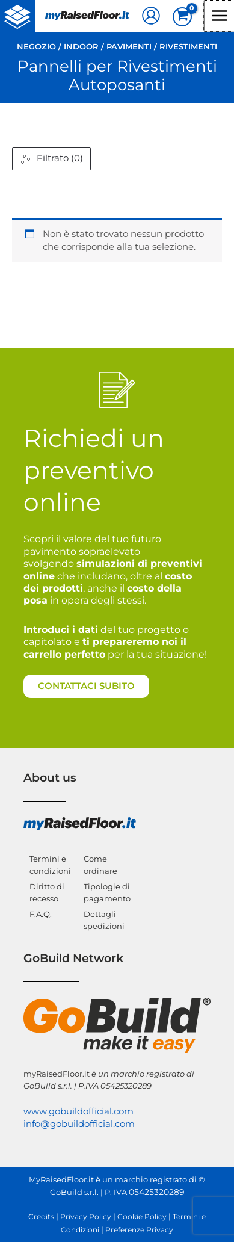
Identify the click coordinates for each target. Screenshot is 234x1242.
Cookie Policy (142, 1217)
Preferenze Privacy (139, 1230)
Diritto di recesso (46, 892)
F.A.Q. (40, 914)
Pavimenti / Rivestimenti (161, 46)
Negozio (36, 46)
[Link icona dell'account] (151, 15)
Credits (41, 1217)
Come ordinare (100, 865)
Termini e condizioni (49, 865)
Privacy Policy (85, 1217)
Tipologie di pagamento (106, 892)
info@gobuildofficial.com (79, 1124)
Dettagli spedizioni (104, 920)
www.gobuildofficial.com (78, 1111)
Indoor (81, 46)
